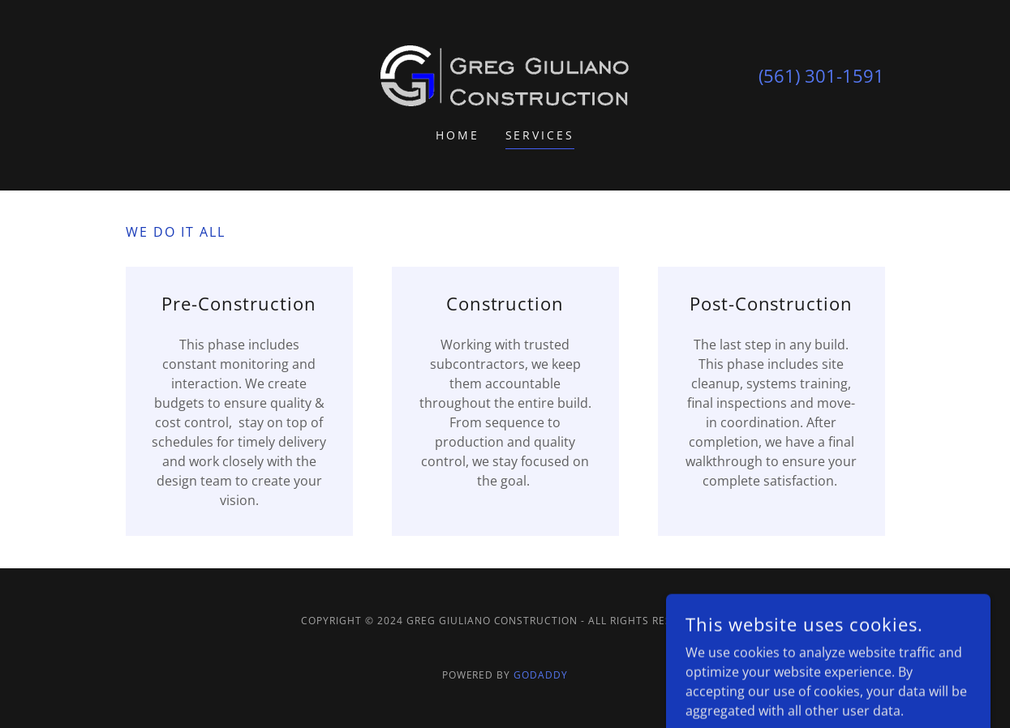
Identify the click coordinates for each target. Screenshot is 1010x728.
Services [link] (540, 135)
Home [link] (457, 135)
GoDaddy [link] (541, 675)
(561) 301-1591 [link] (821, 75)
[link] (504, 75)
